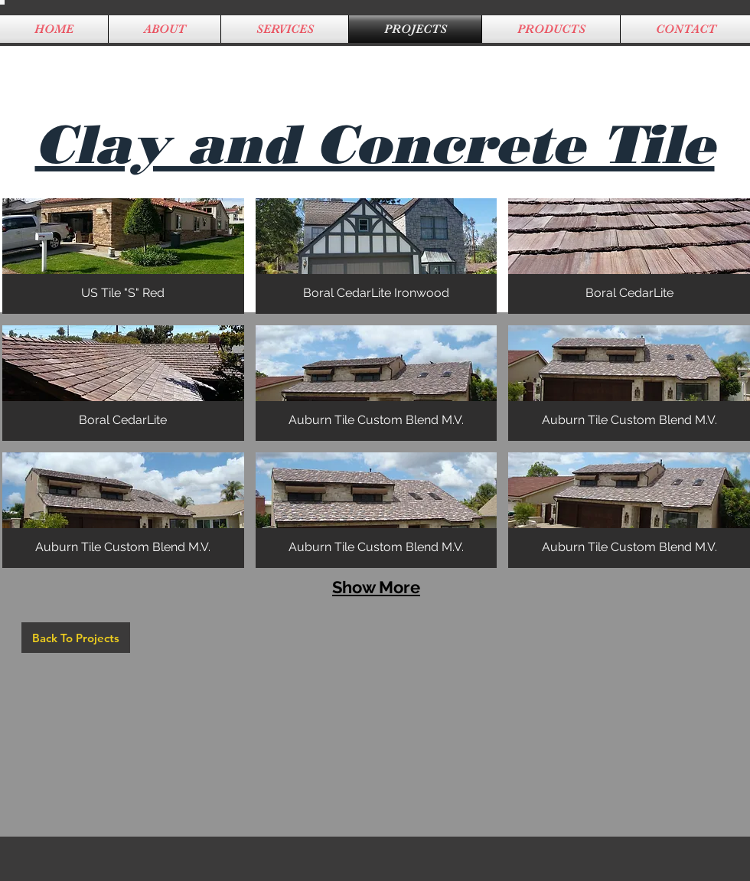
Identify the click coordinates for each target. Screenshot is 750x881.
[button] (123, 256)
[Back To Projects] (75, 637)
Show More (376, 587)
